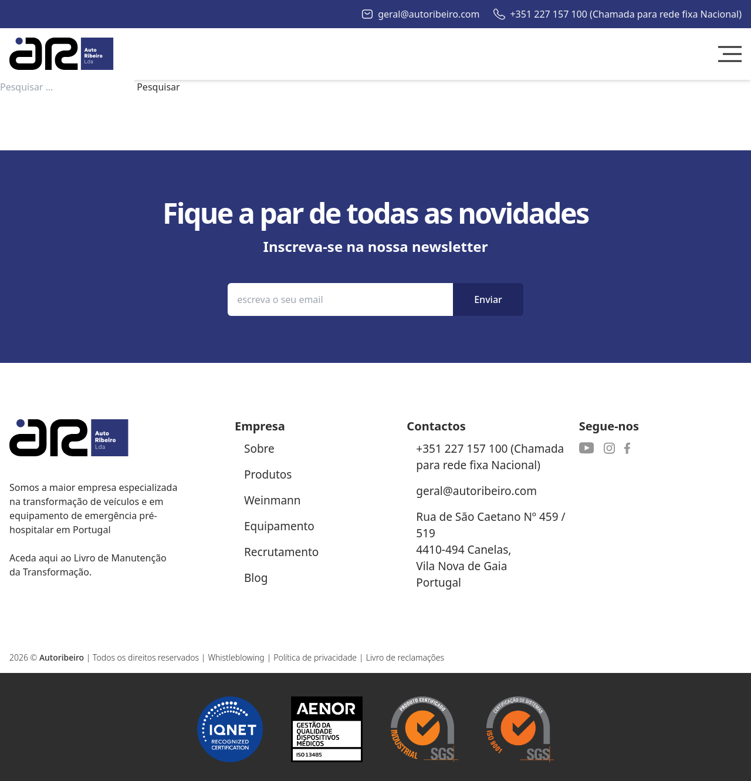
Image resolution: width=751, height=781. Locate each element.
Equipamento (279, 526)
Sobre (259, 448)
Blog (256, 577)
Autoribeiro (61, 657)
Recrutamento (281, 552)
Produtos (268, 474)
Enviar (488, 299)
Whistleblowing (236, 657)
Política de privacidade (315, 657)
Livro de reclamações (405, 657)
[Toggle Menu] (730, 54)
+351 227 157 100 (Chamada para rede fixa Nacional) (626, 14)
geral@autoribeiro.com (428, 14)
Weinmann (272, 500)
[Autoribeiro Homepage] (61, 54)
